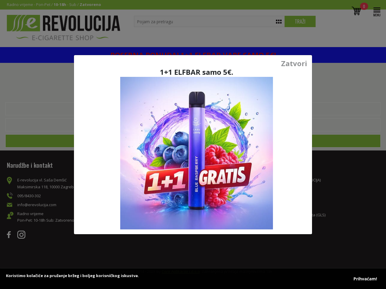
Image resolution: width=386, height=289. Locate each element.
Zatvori (294, 63)
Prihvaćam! (365, 279)
